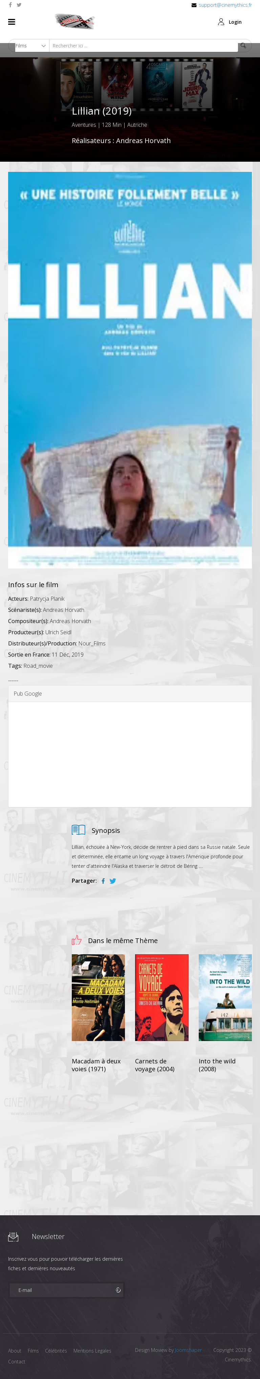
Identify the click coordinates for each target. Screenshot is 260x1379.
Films (33, 1350)
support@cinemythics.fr (225, 5)
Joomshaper (188, 1350)
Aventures (84, 124)
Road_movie (38, 665)
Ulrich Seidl (58, 632)
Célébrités (57, 1350)
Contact (16, 1361)
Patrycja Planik (47, 598)
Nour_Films (92, 643)
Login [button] (235, 22)
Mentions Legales (94, 1350)
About (14, 1350)
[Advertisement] (130, 754)
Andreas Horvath (143, 140)
